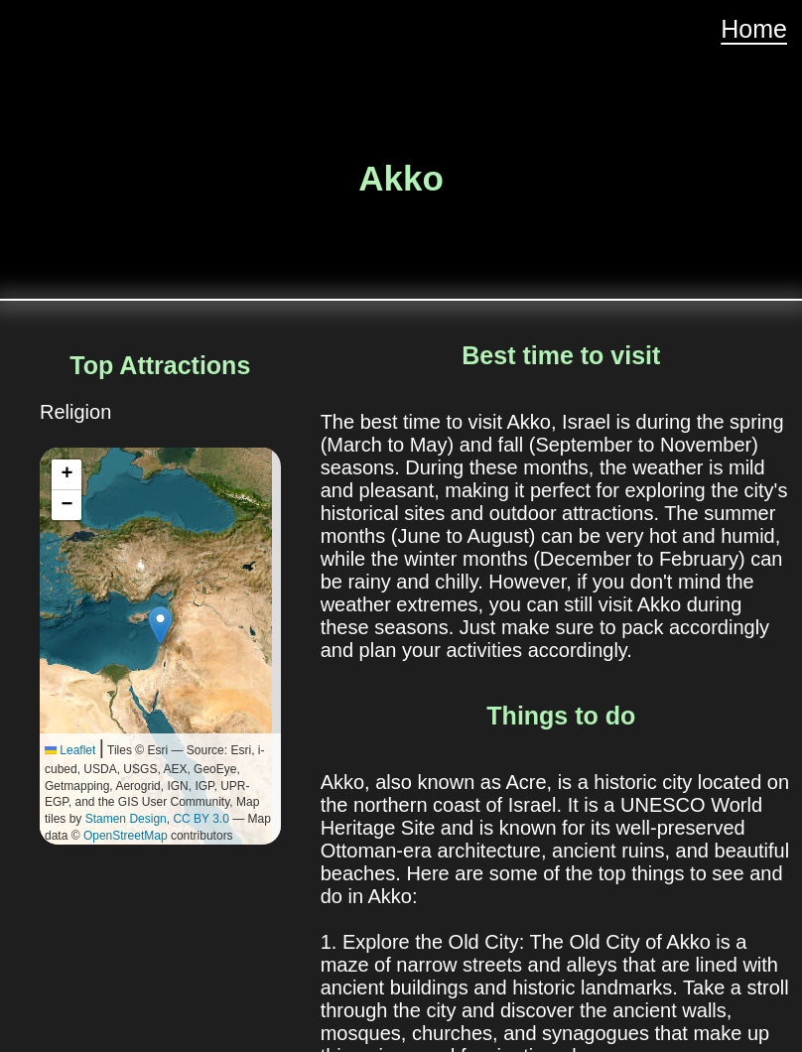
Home (754, 29)
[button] (160, 625)
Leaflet (70, 750)
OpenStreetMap (125, 836)
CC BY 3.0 (200, 819)
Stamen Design (126, 819)
